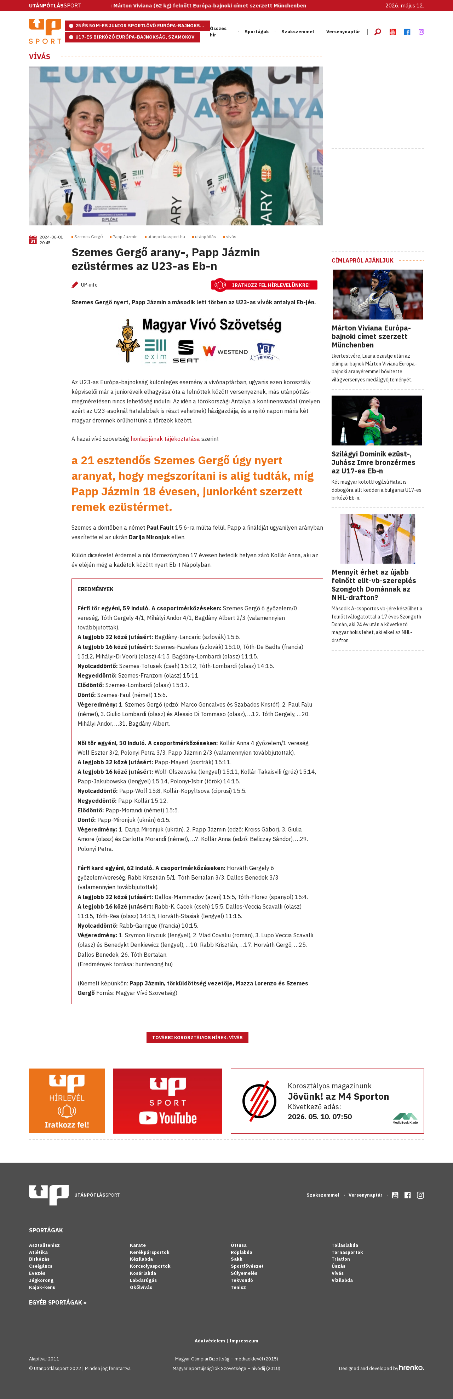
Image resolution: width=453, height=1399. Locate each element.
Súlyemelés (244, 1273)
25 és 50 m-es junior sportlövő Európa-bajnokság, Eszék (142, 26)
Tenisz (238, 1287)
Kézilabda (141, 1259)
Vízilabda (342, 1280)
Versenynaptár (343, 32)
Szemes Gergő (88, 236)
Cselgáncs (40, 1266)
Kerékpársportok (150, 1252)
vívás (231, 236)
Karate (138, 1245)
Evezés (37, 1273)
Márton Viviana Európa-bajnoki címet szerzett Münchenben (371, 336)
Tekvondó (242, 1280)
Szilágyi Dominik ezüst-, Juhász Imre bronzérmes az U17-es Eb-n (373, 462)
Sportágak (257, 32)
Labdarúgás (143, 1280)
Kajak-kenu (42, 1287)
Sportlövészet (247, 1266)
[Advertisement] (385, 96)
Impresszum (243, 1341)
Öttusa (239, 1245)
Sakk (236, 1259)
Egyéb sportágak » (58, 1302)
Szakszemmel (297, 32)
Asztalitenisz (44, 1245)
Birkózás (39, 1259)
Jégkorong (41, 1280)
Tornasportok (347, 1252)
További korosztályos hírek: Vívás (197, 1038)
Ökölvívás (141, 1287)
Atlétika (38, 1252)
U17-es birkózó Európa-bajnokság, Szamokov (134, 37)
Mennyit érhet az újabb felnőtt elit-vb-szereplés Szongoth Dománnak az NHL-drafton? (374, 584)
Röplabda (241, 1252)
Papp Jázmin (125, 236)
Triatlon (341, 1259)
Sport (55, 5)
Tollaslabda (345, 1245)
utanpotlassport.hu (166, 236)
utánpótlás (205, 236)
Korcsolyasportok (150, 1266)
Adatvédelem (210, 1341)
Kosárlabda (143, 1273)
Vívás (39, 56)
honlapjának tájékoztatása (165, 438)
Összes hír (218, 31)
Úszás (338, 1266)
